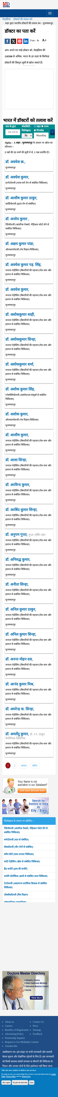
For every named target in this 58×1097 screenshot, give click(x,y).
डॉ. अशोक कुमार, (16, 414)
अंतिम (34, 765)
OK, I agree (6, 1082)
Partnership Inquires (15, 1038)
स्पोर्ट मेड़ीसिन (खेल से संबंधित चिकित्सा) (22, 861)
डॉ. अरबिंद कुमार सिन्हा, (21, 510)
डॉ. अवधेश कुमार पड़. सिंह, (23, 265)
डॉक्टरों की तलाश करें (22, 19)
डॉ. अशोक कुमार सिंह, (20, 389)
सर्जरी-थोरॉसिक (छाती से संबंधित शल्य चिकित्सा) (25, 876)
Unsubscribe (11, 1046)
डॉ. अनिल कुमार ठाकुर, (20, 609)
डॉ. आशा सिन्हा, (16, 460)
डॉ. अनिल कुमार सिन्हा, (20, 634)
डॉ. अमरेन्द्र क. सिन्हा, (19, 709)
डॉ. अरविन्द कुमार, (17, 485)
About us (9, 1021)
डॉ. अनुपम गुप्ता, (25, 535)
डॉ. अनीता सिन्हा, (16, 584)
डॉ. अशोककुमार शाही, (20, 315)
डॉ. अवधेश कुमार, (17, 177)
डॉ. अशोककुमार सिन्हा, (20, 339)
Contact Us (38, 1021)
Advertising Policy (14, 1034)
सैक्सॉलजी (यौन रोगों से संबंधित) (18, 847)
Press (35, 1026)
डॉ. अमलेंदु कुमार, (25, 736)
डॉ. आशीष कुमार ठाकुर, (21, 198)
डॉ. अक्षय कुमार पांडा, (19, 244)
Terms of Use (26, 1076)
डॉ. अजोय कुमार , (17, 219)
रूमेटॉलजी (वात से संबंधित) (16, 839)
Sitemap (37, 1030)
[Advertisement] (28, 88)
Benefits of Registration (17, 1030)
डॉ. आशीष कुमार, (17, 435)
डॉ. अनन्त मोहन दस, (19, 659)
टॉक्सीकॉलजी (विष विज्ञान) (16, 894)
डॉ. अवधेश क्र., (15, 162)
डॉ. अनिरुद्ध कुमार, (17, 560)
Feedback (37, 1034)
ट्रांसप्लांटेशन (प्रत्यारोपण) (15, 902)
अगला (23, 765)
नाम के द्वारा (10, 126)
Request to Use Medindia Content (22, 1042)
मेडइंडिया (6, 19)
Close (31, 1082)
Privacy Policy (11, 1076)
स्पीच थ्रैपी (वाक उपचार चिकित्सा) (19, 854)
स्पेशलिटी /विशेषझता (26, 128)
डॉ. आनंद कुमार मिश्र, (19, 684)
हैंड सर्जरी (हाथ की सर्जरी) (16, 868)
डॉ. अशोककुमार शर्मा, (19, 364)
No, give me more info (20, 1082)
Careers (9, 1026)
